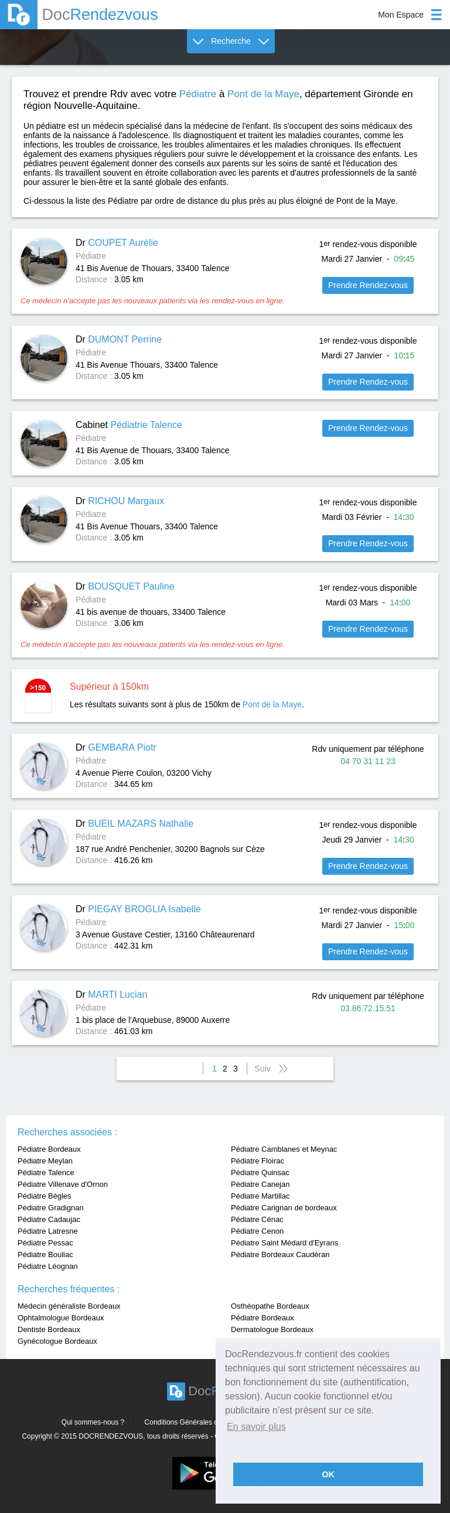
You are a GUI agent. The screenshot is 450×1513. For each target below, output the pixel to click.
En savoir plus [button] (256, 1427)
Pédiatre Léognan (48, 1266)
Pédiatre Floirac (257, 1160)
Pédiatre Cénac (257, 1219)
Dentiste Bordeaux (49, 1329)
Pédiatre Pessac (45, 1242)
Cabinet (129, 425)
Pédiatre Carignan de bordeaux (284, 1207)
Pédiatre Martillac (260, 1196)
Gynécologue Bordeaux (57, 1341)
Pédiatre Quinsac (260, 1172)
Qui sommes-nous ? (93, 1422)
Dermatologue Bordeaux (272, 1329)
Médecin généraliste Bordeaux (69, 1306)
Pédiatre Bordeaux (49, 1149)
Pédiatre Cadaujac (49, 1219)
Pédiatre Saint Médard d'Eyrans (284, 1242)
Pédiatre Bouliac (45, 1254)
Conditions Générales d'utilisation (197, 1422)
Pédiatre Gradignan (51, 1207)
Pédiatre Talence (46, 1172)
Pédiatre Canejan (260, 1184)
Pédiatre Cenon (257, 1231)
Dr (117, 243)
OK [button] (328, 1474)
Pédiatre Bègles (44, 1196)
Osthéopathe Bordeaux (270, 1306)
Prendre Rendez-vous (368, 285)
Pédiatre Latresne (48, 1231)
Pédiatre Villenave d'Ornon (63, 1184)
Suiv (263, 1068)
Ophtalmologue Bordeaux (61, 1317)
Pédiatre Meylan (45, 1160)
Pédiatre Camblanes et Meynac (284, 1149)
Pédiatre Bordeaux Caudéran (280, 1254)
